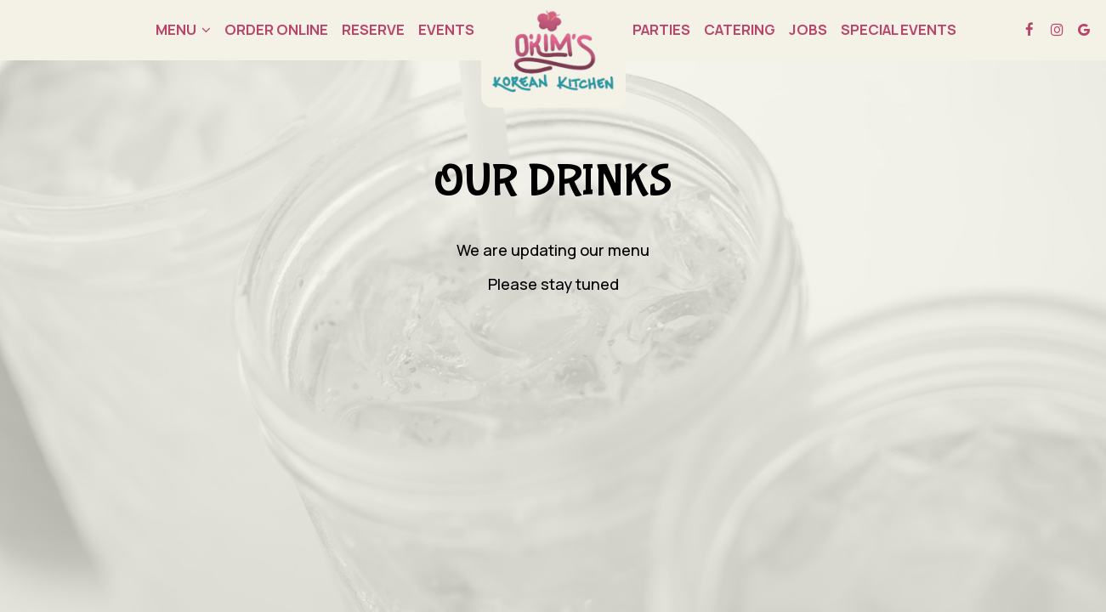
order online (276, 29)
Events (446, 29)
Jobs (808, 29)
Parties (661, 29)
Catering (739, 29)
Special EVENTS (898, 29)
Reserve (373, 29)
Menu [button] (183, 29)
